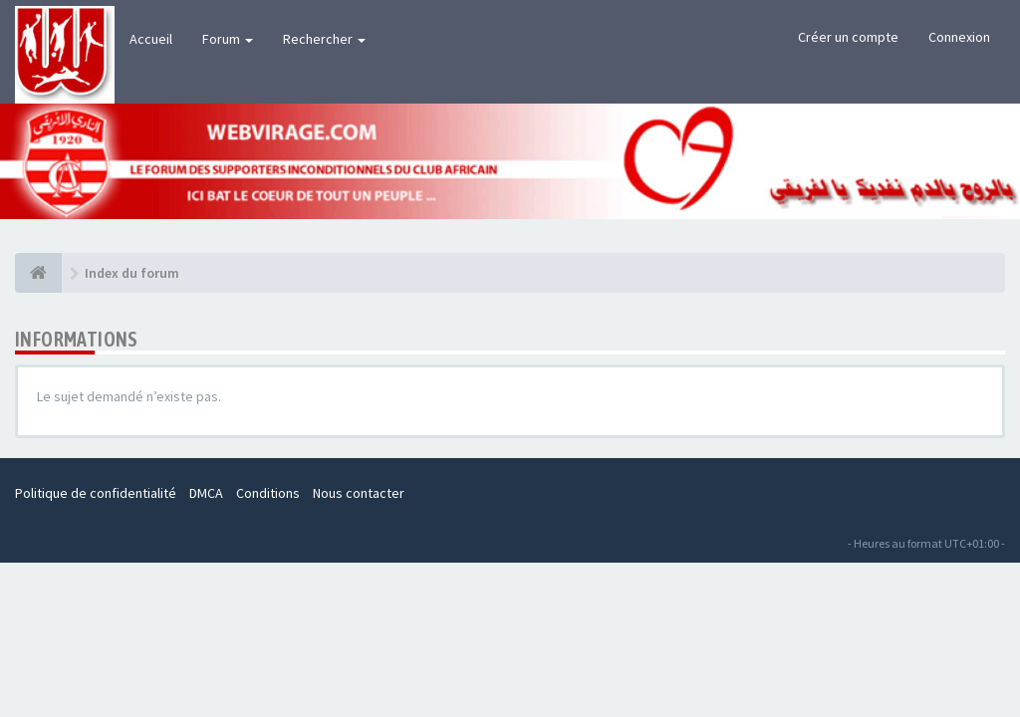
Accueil (150, 39)
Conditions (268, 493)
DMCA (206, 493)
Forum (227, 39)
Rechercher (324, 39)
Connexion (959, 37)
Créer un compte (848, 37)
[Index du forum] (38, 273)
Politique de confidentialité (95, 493)
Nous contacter (358, 493)
